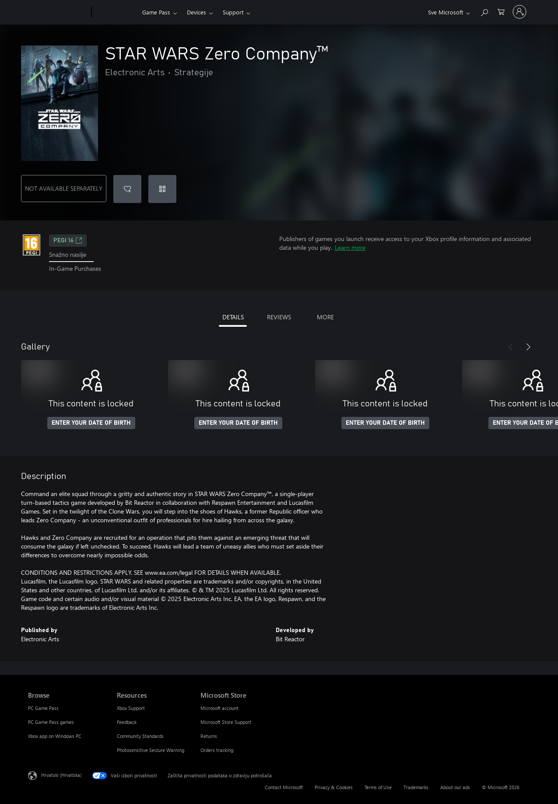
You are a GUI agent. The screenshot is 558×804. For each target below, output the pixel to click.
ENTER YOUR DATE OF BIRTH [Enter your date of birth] (91, 423)
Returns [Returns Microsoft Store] (208, 736)
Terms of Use (378, 787)
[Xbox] (116, 12)
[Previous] (510, 347)
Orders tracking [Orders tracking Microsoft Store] (216, 750)
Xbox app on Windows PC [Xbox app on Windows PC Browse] (54, 736)
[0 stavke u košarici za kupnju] (501, 11)
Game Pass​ (156, 12)
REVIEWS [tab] (279, 317)
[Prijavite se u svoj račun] (519, 11)
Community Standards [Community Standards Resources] (140, 736)
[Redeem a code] (162, 189)
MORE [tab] (325, 317)
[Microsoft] (58, 12)
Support (233, 12)
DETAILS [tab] (233, 317)
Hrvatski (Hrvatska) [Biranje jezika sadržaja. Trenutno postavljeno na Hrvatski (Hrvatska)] (61, 774)
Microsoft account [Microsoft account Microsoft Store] (219, 708)
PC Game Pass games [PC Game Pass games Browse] (51, 722)
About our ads (455, 787)
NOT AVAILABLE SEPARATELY (63, 188)
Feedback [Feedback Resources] (127, 722)
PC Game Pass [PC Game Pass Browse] (43, 708)
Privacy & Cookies (334, 787)
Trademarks (416, 787)
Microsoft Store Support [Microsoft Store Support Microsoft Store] (225, 722)
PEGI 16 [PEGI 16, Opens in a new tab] (67, 240)
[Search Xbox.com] (484, 11)
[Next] (528, 347)
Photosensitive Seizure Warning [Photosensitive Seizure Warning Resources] (150, 750)
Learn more (350, 247)
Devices (196, 12)
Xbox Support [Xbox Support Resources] (131, 708)
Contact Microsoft (284, 787)
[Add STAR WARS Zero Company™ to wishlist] (127, 189)
